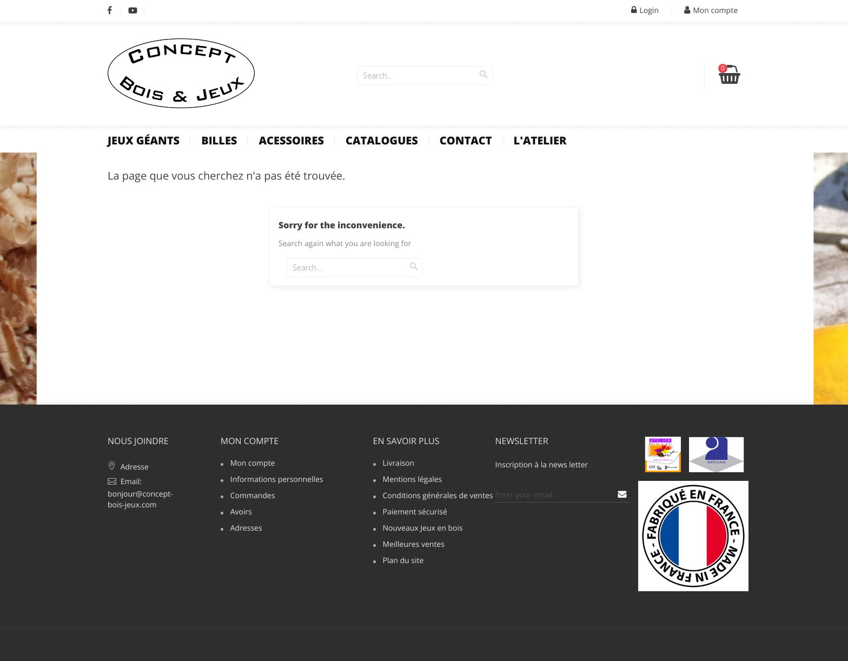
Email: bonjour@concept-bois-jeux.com (140, 493)
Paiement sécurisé (415, 512)
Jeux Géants (144, 140)
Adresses (246, 529)
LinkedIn (156, 11)
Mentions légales (412, 480)
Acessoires (291, 140)
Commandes (252, 496)
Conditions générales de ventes (433, 496)
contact (466, 140)
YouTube (132, 11)
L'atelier (540, 140)
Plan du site (403, 561)
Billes (219, 140)
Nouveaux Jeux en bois (423, 529)
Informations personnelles (272, 480)
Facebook (109, 11)
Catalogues (382, 140)
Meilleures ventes (414, 545)
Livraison (399, 464)
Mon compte (250, 441)
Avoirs (241, 512)
